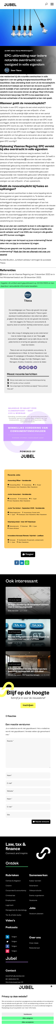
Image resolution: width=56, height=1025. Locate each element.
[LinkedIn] (28, 367)
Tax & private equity (13, 915)
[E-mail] (24, 367)
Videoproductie (35, 890)
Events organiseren (36, 895)
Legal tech (9, 905)
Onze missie (33, 943)
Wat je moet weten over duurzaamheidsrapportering (27, 380)
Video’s (10, 920)
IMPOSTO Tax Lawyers (14, 675)
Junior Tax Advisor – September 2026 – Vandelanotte (26, 508)
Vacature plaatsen (36, 914)
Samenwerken (38, 875)
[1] (25, 159)
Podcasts (12, 927)
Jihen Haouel (25, 675)
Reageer (29, 554)
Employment (10, 900)
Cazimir (10, 643)
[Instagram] (31, 367)
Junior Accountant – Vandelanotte (19, 494)
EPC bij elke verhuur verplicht (20, 383)
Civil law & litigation (13, 881)
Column (9, 886)
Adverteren (33, 886)
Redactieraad (34, 948)
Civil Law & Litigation (15, 600)
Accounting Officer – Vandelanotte (19, 480)
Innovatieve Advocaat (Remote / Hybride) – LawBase (25, 536)
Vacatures (33, 900)
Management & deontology (16, 910)
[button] (52, 3)
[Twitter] (35, 367)
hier (18, 95)
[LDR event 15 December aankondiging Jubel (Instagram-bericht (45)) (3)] (27, 462)
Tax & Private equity (24, 51)
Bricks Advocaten (13, 611)
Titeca (18, 70)
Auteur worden (35, 881)
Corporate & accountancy (16, 890)
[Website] (20, 367)
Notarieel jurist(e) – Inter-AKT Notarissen (22, 522)
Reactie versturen (42, 822)
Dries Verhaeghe (34, 675)
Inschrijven (28, 705)
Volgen (14, 937)
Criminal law (10, 895)
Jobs (32, 908)
